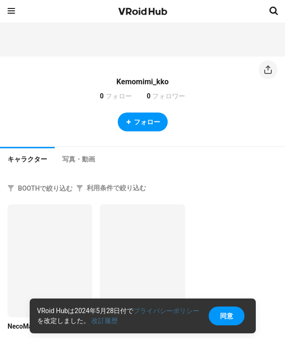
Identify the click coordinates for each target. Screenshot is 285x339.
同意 (226, 316)
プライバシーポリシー (166, 311)
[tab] (27, 158)
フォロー (142, 122)
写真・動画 (78, 159)
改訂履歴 (104, 320)
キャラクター (27, 159)
